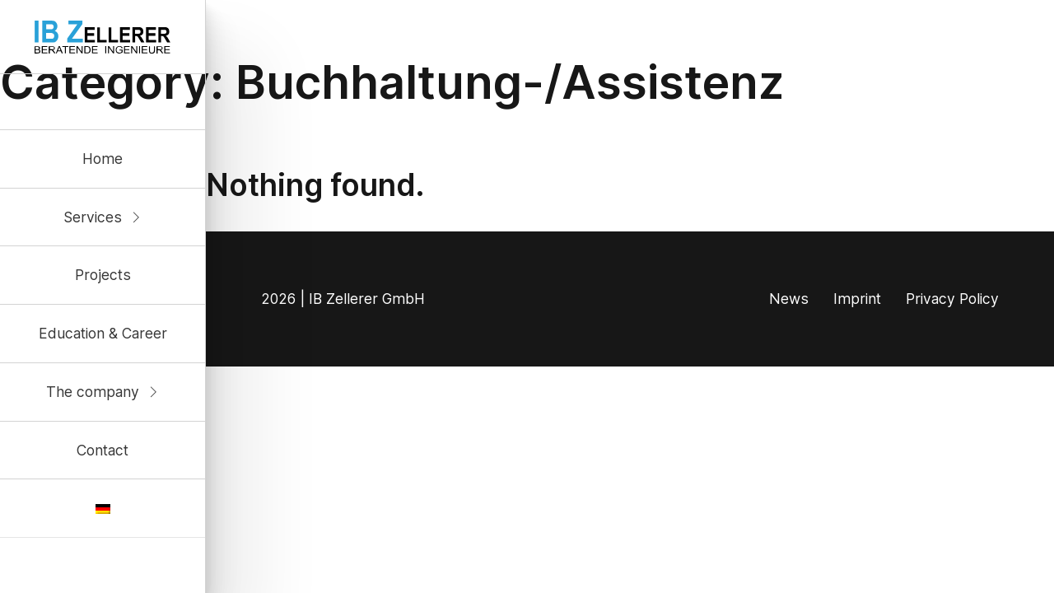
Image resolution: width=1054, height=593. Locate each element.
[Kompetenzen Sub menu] (136, 217)
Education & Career (103, 333)
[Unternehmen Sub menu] (153, 392)
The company (92, 391)
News (789, 298)
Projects (103, 274)
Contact (102, 450)
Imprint (857, 298)
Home (102, 158)
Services (92, 217)
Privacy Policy (952, 298)
